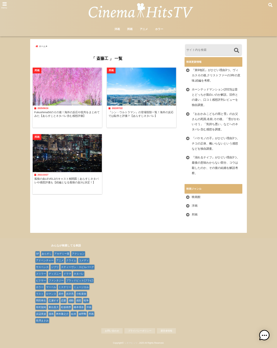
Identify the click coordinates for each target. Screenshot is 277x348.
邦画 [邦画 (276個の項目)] (91, 313)
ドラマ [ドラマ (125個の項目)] (67, 273)
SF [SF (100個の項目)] (37, 253)
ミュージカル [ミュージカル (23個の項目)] (81, 287)
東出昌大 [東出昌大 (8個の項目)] (54, 307)
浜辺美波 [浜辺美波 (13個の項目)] (41, 313)
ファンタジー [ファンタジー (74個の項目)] (56, 280)
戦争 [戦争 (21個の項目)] (86, 300)
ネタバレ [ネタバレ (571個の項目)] (79, 273)
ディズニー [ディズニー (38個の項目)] (55, 273)
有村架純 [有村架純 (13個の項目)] (41, 307)
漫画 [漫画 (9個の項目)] (51, 313)
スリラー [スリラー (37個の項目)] (41, 273)
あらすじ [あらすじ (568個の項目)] (47, 253)
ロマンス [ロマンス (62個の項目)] (51, 293)
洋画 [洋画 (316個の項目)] (88, 307)
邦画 (130, 29)
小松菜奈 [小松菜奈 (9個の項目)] (81, 293)
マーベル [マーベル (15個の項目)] (51, 287)
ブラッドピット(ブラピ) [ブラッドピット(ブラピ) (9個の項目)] (79, 280)
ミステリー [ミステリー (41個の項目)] (65, 287)
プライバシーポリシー (140, 330)
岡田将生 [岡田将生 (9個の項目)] (41, 300)
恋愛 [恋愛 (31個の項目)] (63, 300)
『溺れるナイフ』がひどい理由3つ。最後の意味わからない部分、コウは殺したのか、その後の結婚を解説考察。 (216, 165)
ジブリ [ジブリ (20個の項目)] (55, 267)
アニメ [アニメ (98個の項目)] (60, 260)
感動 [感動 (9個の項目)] (71, 300)
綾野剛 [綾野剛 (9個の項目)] (82, 313)
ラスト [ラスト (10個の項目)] (40, 293)
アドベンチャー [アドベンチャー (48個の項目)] (45, 260)
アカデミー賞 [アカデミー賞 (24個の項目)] (61, 253)
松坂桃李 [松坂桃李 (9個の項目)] (66, 307)
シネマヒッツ (130, 343)
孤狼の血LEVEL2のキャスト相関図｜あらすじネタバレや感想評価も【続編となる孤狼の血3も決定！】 (66, 183)
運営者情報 (166, 330)
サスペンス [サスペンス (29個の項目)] (42, 267)
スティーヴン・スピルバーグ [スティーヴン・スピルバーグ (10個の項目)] (77, 267)
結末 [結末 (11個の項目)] (73, 313)
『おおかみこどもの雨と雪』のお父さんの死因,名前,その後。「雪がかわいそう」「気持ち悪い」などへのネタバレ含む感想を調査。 (216, 121)
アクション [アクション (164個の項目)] (78, 253)
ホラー (159, 29)
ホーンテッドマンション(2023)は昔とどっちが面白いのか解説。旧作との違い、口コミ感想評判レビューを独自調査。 (215, 97)
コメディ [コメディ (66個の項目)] (84, 260)
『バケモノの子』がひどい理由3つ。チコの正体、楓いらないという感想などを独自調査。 (216, 143)
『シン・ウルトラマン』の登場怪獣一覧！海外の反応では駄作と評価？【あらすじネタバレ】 (142, 115)
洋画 (117, 29)
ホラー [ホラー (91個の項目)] (40, 287)
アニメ (144, 29)
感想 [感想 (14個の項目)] (78, 300)
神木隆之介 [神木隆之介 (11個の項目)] (62, 313)
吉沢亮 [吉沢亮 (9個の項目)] (70, 293)
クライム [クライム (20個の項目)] (71, 260)
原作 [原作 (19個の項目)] (61, 293)
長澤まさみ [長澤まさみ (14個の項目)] (42, 320)
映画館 (196, 196)
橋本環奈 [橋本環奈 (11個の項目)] (79, 307)
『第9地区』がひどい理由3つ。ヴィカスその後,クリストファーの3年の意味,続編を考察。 (216, 75)
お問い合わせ (112, 330)
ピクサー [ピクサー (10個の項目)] (41, 280)
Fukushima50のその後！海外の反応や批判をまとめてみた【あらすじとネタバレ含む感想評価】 (67, 115)
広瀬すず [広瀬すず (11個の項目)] (54, 300)
